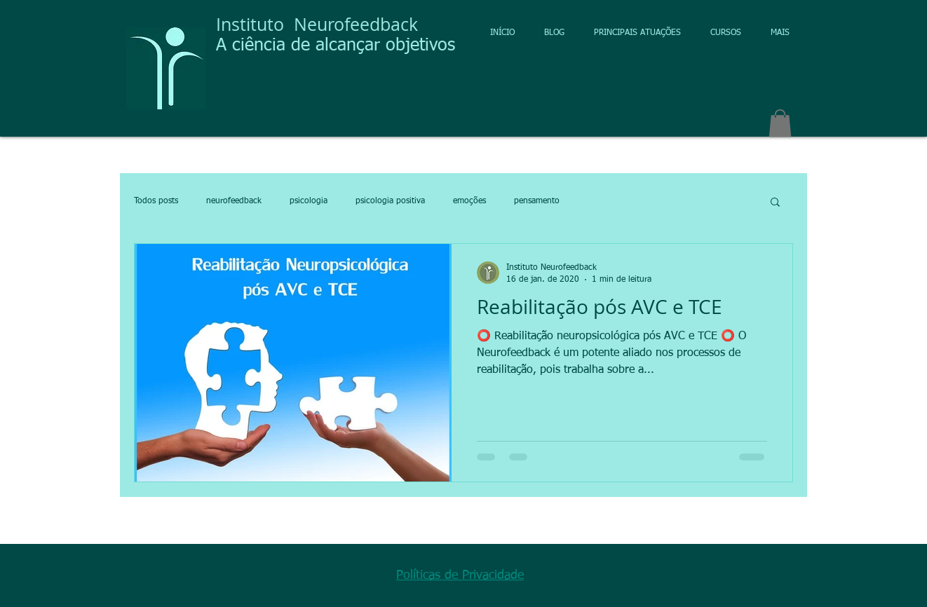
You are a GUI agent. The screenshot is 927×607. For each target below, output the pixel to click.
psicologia (308, 201)
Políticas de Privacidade (460, 575)
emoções (469, 201)
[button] (780, 123)
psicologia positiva (390, 201)
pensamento (537, 201)
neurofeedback (234, 201)
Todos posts (156, 201)
